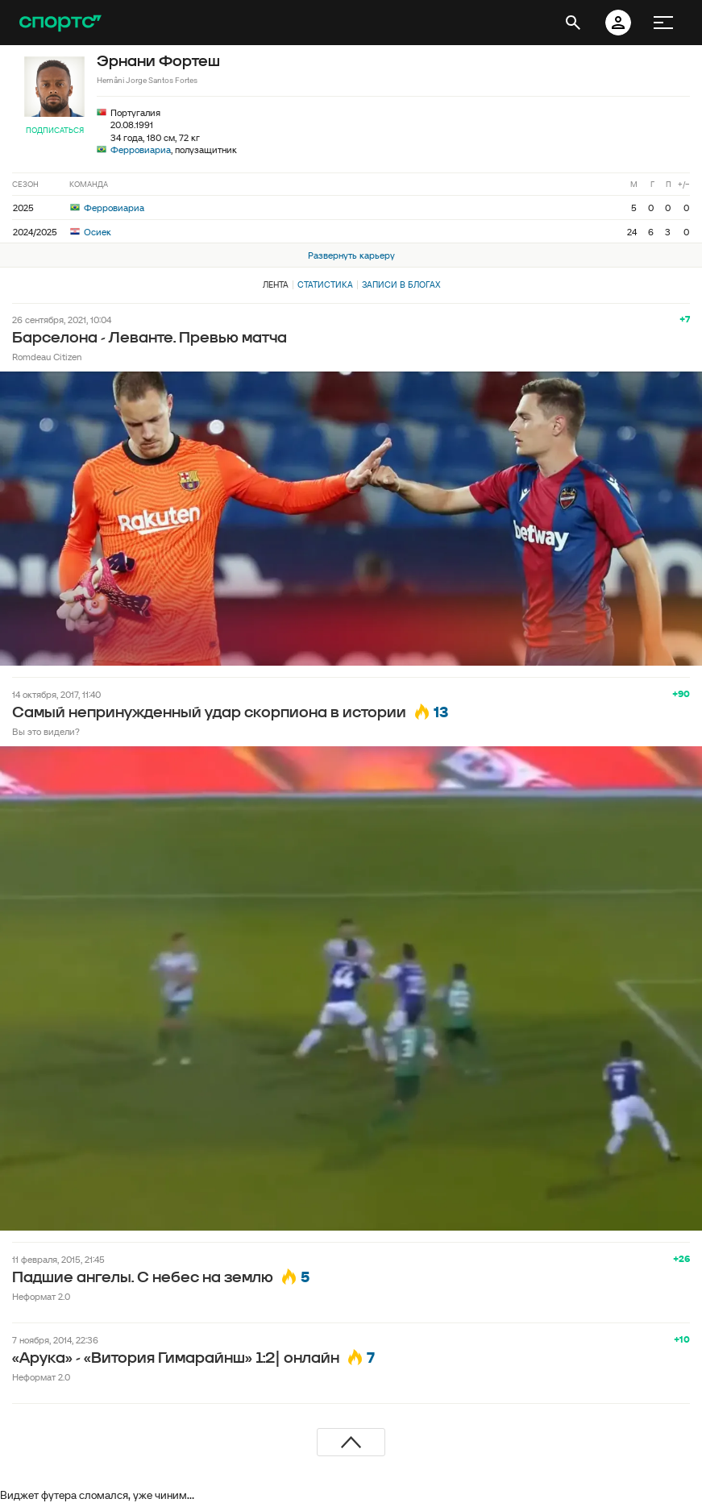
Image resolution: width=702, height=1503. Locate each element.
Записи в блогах (401, 284)
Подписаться (55, 130)
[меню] (663, 22)
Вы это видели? (46, 731)
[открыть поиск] (573, 22)
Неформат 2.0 (41, 1296)
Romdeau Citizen (46, 357)
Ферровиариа (140, 149)
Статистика (325, 284)
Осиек (90, 232)
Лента (276, 284)
